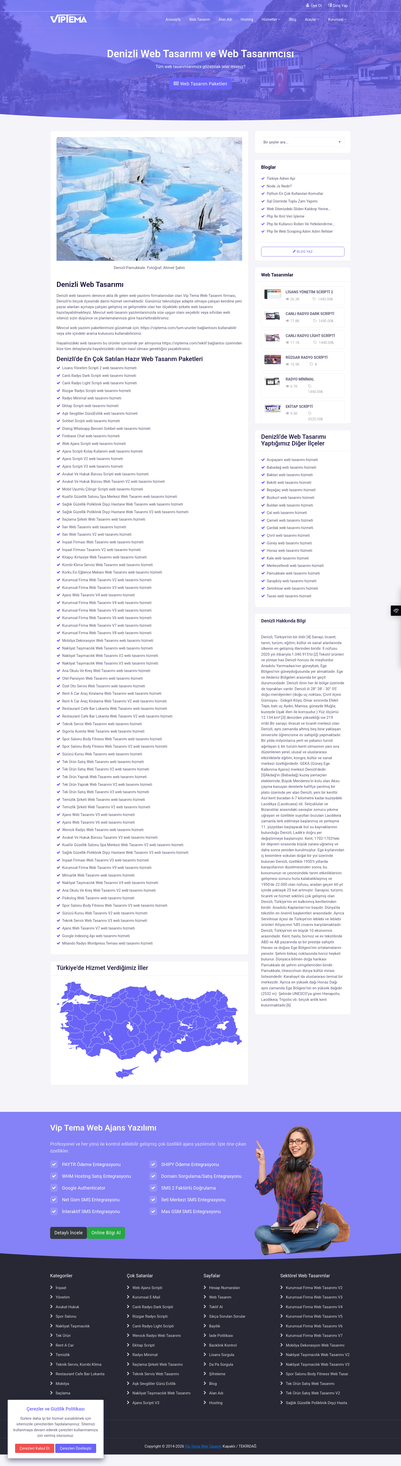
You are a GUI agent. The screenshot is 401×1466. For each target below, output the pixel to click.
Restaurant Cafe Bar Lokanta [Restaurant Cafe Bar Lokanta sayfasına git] (77, 1374)
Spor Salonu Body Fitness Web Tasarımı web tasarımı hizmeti (112, 739)
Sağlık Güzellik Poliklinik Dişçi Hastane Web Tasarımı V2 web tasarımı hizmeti (125, 512)
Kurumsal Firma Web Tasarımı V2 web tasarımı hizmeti (106, 580)
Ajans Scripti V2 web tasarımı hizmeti (92, 459)
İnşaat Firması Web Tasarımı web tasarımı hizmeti (102, 542)
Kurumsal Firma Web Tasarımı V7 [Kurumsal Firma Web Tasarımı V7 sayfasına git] (311, 1335)
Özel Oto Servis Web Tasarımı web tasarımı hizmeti (103, 686)
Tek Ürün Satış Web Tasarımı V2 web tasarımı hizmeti (105, 769)
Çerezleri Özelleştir (76, 1448)
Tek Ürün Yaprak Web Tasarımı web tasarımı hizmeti (104, 777)
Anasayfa (172, 19)
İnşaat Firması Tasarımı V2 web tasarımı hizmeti (101, 550)
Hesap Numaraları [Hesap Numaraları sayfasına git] (222, 1287)
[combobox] (302, 142)
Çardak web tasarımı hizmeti (290, 528)
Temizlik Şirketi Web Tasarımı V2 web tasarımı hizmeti (106, 807)
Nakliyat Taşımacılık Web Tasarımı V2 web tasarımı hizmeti (110, 656)
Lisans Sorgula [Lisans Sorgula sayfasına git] (219, 1354)
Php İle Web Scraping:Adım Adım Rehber (300, 231)
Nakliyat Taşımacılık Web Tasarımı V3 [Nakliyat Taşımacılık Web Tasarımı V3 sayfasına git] (315, 1364)
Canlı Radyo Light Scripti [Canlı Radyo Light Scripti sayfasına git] (150, 1326)
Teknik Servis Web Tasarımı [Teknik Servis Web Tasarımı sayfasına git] (153, 1374)
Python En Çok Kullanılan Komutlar (295, 194)
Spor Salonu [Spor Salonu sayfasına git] (63, 1316)
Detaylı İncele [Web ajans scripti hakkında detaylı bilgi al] (68, 1232)
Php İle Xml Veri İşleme (285, 216)
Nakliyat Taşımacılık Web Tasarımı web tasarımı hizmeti (107, 648)
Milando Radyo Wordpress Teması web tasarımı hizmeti (107, 943)
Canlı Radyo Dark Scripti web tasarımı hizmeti (99, 376)
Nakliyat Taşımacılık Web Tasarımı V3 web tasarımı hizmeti (110, 663)
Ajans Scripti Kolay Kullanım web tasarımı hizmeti (102, 451)
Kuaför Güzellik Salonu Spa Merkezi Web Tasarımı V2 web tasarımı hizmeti (122, 845)
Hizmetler (271, 19)
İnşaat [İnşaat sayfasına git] (58, 1287)
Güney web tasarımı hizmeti (289, 543)
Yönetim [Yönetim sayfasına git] (60, 1297)
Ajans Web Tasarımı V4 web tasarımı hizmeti (98, 595)
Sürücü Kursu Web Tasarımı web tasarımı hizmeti (102, 754)
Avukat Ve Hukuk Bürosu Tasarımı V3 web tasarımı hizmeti (110, 837)
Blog (292, 19)
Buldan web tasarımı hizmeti (290, 505)
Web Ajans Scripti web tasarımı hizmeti (94, 444)
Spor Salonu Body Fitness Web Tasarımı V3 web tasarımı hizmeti (114, 905)
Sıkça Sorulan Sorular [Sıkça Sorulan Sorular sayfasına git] (225, 1316)
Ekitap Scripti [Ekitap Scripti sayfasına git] (141, 1345)
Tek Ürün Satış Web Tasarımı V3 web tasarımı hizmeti (105, 792)
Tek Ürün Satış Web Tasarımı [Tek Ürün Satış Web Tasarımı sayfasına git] (307, 1383)
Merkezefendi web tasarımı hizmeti (295, 566)
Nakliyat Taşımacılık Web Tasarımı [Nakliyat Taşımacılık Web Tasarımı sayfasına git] (159, 1393)
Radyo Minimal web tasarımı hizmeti (91, 398)
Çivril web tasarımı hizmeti (288, 535)
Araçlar (312, 19)
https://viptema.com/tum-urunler (168, 328)
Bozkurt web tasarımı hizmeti (290, 498)
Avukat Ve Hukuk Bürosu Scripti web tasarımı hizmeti (105, 474)
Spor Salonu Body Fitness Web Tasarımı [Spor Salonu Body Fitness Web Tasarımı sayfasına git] (316, 1374)
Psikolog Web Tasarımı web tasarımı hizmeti (98, 898)
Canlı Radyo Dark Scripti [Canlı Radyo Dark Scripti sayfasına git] (150, 1307)
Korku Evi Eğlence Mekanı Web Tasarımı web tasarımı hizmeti (112, 572)
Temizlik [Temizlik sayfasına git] (60, 1354)
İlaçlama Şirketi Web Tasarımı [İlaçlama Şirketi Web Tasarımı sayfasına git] (155, 1364)
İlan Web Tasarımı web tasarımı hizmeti (94, 527)
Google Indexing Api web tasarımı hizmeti (96, 936)
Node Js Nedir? (280, 186)
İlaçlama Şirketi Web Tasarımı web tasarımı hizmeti (103, 519)
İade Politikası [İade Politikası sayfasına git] (218, 1335)
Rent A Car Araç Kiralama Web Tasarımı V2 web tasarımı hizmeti (114, 701)
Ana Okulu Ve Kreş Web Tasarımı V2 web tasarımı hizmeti (109, 890)
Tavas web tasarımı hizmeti (289, 596)
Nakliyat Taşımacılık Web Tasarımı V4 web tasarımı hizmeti (110, 883)
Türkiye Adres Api (281, 178)
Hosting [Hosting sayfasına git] (213, 1403)
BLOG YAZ (303, 251)
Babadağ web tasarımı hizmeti (291, 467)
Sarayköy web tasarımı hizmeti (291, 581)
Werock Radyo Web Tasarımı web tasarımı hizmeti (103, 830)
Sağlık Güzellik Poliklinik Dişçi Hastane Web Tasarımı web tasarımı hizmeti (122, 504)
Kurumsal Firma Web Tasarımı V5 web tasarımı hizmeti (106, 610)
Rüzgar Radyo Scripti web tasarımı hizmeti (96, 391)
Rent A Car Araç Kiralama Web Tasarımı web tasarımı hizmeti (111, 693)
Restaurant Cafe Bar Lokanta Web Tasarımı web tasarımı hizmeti (114, 709)
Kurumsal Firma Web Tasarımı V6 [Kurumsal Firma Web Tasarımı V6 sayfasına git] (311, 1326)
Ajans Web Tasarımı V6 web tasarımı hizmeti (98, 822)
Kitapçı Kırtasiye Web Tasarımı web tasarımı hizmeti (104, 557)
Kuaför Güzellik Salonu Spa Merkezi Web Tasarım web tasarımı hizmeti (119, 497)
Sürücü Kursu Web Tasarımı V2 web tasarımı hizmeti (104, 913)
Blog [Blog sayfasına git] (210, 1383)
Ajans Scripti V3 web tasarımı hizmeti (92, 466)
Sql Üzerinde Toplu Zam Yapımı (292, 201)
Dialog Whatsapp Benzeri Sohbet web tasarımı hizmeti (106, 429)
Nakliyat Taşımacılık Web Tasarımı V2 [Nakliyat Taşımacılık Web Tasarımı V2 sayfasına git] (315, 1354)
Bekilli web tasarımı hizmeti (289, 482)
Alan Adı (225, 19)
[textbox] (302, 142)
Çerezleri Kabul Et (35, 1448)
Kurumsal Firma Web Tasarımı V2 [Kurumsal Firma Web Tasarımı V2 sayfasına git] (311, 1287)
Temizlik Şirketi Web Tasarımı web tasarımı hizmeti (103, 800)
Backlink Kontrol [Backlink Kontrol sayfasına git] (220, 1345)
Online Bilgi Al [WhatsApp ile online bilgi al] (105, 1232)
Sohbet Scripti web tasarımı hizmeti (91, 421)
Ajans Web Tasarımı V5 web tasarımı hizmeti (98, 815)
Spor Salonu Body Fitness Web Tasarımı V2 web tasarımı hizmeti (114, 746)
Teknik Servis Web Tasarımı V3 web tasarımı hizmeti (104, 921)
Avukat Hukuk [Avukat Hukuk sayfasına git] (64, 1307)
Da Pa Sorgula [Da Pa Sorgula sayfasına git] (218, 1364)
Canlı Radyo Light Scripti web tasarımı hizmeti (99, 383)
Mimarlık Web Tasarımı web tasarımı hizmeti (98, 875)
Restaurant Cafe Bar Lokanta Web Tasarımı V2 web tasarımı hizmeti (117, 716)
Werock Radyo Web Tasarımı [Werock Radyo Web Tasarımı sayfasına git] (154, 1335)
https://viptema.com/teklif (184, 343)
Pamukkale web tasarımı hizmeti (293, 573)
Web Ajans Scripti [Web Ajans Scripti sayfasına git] (144, 1287)
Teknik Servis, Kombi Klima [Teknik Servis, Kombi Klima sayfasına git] (76, 1364)
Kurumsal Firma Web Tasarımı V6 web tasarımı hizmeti (106, 618)
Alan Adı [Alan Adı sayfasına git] (213, 1393)
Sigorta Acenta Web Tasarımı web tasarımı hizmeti (103, 731)
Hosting (247, 19)
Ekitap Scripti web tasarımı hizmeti (90, 406)
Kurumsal (337, 19)
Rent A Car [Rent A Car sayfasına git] (62, 1345)
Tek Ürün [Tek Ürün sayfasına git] (60, 1335)
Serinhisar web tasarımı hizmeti (292, 588)
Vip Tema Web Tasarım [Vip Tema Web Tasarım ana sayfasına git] (203, 1446)
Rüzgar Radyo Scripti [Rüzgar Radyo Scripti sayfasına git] (147, 1316)
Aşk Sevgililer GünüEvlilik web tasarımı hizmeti (100, 413)
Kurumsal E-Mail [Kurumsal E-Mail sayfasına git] (143, 1297)
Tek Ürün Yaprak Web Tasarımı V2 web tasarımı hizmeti (107, 784)
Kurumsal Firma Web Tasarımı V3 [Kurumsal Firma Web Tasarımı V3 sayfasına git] (311, 1297)
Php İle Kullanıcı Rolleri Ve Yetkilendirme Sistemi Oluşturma (299, 224)
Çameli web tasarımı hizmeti (290, 520)
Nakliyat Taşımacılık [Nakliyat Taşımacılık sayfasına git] (70, 1326)
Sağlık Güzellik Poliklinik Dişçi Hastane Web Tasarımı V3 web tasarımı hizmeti (125, 852)
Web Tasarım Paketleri (200, 83)
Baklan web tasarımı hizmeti (290, 475)
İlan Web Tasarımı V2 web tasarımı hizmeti (96, 534)
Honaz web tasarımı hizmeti (289, 551)
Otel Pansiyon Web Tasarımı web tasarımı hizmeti (102, 678)
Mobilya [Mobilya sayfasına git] (59, 1383)
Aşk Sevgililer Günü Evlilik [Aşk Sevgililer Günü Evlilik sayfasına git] (151, 1383)
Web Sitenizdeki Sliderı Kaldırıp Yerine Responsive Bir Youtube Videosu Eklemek (300, 209)
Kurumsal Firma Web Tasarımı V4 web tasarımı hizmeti (106, 603)
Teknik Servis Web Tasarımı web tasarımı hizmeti (102, 724)
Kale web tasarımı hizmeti (288, 558)
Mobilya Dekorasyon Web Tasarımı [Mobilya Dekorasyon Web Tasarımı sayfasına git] (312, 1345)
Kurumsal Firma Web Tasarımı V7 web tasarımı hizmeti (106, 625)
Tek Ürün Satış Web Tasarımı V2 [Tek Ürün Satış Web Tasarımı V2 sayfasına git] (310, 1393)
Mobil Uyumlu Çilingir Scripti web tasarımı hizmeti (102, 489)
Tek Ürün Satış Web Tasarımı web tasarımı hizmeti (103, 762)
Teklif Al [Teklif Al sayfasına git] (213, 1307)
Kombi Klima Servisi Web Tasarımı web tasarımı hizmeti (107, 565)
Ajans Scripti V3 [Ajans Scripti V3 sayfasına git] (143, 1403)
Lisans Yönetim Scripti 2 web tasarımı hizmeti (99, 368)
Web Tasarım (199, 19)
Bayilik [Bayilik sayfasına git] (212, 1326)
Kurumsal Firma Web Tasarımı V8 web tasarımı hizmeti (106, 633)
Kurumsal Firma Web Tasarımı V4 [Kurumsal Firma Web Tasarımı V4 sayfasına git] (311, 1307)
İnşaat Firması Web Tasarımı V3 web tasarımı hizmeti (105, 860)
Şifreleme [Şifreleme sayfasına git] (214, 1374)
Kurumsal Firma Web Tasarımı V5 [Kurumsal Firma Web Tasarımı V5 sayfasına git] (311, 1316)
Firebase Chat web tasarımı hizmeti (91, 436)
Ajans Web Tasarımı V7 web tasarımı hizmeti (98, 928)
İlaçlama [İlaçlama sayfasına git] (60, 1393)
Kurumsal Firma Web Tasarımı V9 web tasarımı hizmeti (106, 868)
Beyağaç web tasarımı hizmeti (291, 490)
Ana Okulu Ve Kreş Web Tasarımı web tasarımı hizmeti (106, 671)
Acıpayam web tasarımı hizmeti (292, 460)
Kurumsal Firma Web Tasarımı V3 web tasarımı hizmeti (106, 588)
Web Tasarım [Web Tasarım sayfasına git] (217, 1297)
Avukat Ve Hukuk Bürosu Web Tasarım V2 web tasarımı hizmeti (113, 481)
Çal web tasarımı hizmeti (287, 513)
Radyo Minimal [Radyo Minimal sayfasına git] (142, 1354)
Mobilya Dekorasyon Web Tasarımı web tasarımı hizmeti (107, 641)
